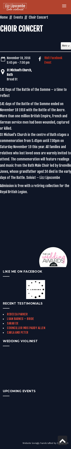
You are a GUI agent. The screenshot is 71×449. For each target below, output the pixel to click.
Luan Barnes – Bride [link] (20, 319)
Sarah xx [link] (12, 323)
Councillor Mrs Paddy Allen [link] (26, 328)
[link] (17, 7)
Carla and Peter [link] (17, 332)
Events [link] (18, 17)
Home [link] (4, 17)
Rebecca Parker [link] (17, 314)
